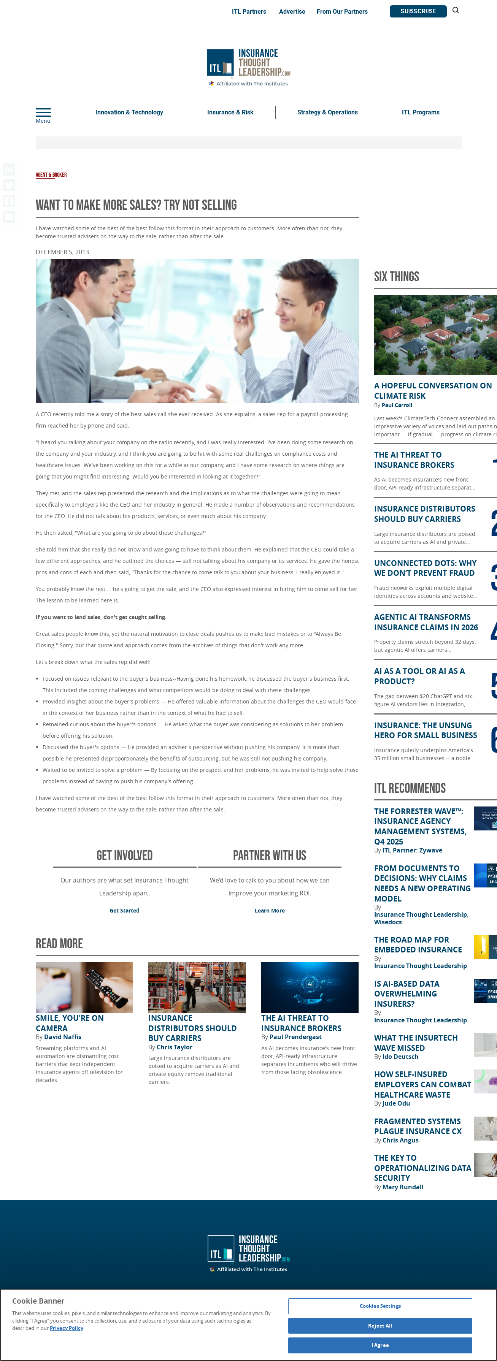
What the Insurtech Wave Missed (416, 1043)
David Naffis (62, 1037)
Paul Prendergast (296, 1037)
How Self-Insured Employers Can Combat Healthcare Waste (423, 1084)
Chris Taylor (174, 1047)
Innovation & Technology (129, 112)
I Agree (380, 1345)
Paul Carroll (397, 405)
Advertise (292, 11)
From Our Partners (342, 11)
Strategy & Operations (327, 112)
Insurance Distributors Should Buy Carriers (192, 1028)
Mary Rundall (403, 1187)
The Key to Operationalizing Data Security (423, 1168)
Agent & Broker (51, 175)
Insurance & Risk (230, 112)
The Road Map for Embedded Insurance (418, 945)
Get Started (125, 910)
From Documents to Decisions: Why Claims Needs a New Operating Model (422, 883)
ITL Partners (249, 11)
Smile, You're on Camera (70, 1023)
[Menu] (55, 112)
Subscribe (418, 11)
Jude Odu (396, 1103)
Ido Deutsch (401, 1056)
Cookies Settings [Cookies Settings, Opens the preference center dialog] (380, 1305)
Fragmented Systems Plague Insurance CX (418, 1127)
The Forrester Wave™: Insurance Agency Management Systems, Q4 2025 (420, 826)
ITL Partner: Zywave (412, 850)
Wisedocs (388, 922)
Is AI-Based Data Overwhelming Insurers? (407, 994)
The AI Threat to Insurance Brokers (301, 1023)
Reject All (380, 1325)
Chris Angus (401, 1140)
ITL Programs (421, 112)
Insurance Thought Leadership (421, 914)
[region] (248, 1325)
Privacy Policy (66, 1328)
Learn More (270, 910)
